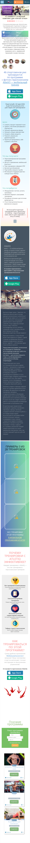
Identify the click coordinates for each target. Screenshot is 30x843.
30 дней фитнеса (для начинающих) (14, 822)
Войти (26, 2)
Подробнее (14, 774)
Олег (15, 765)
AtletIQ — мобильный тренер (15, 83)
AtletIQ (7, 246)
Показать (15, 745)
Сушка (14, 794)
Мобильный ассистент (15, 656)
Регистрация (18, 2)
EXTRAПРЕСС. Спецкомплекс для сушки (14, 768)
